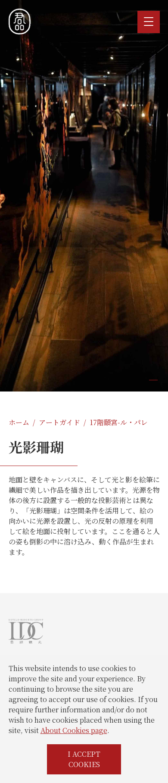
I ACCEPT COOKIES (84, 759)
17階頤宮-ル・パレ (119, 422)
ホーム (19, 422)
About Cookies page (73, 730)
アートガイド (59, 422)
